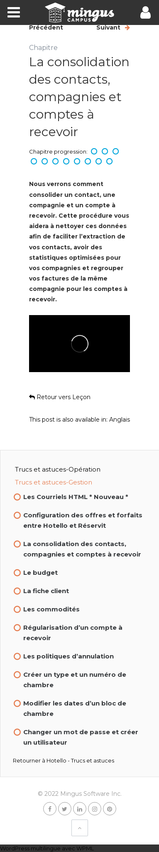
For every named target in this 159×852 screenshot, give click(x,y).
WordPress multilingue (30, 848)
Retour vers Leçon (60, 397)
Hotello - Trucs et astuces (80, 760)
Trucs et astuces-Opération (57, 469)
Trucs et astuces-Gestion (53, 482)
